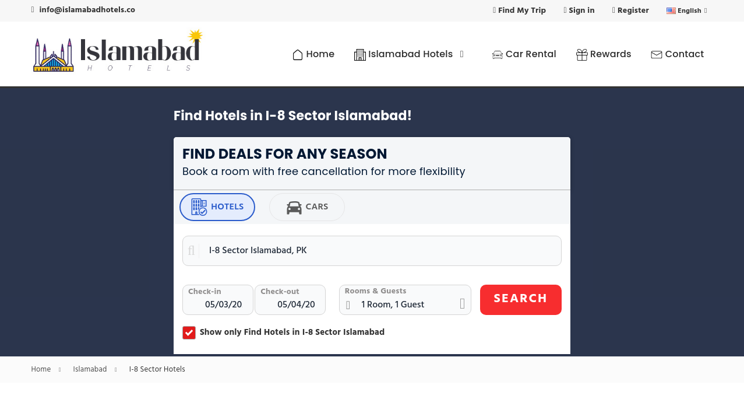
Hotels (217, 207)
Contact (677, 54)
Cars (307, 207)
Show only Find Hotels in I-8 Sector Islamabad (283, 332)
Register (630, 11)
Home (313, 54)
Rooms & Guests (376, 291)
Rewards (604, 54)
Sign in (579, 11)
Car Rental (524, 54)
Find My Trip (519, 11)
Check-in (204, 292)
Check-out (279, 292)
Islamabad (98, 370)
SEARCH (521, 299)
